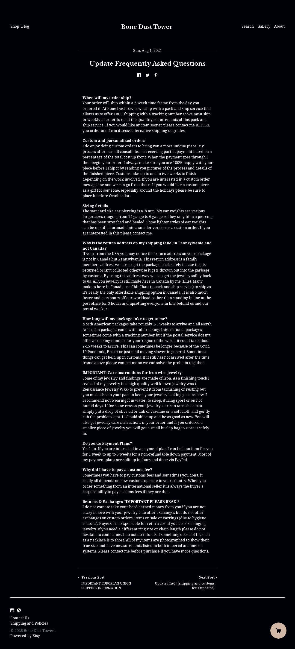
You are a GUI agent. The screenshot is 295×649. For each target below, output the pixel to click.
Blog (25, 26)
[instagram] (12, 610)
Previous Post (113, 582)
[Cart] (278, 631)
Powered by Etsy (25, 636)
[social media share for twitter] (148, 75)
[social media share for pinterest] (156, 75)
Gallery (263, 26)
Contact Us (19, 618)
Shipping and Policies (29, 623)
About (279, 26)
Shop (14, 26)
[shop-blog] (19, 610)
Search (248, 26)
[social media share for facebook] (139, 75)
